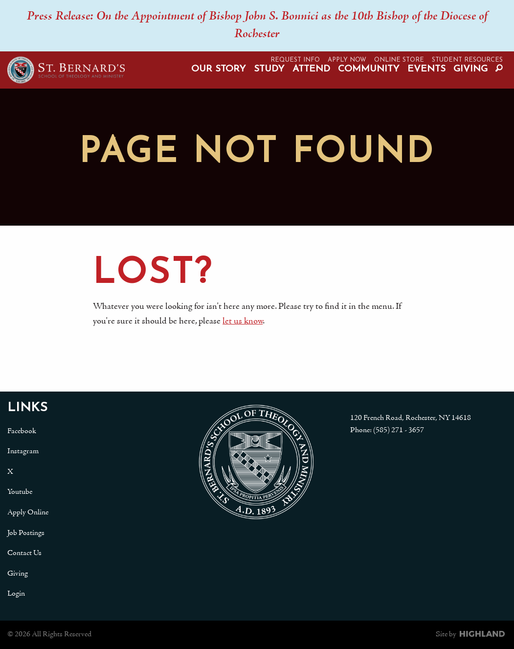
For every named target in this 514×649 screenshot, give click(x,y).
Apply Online (27, 512)
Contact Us (24, 553)
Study (269, 69)
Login (16, 594)
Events (426, 69)
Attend (311, 69)
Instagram (23, 451)
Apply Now (347, 60)
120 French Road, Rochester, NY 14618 (410, 418)
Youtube (19, 492)
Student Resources (467, 60)
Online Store (399, 60)
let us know (243, 321)
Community (369, 69)
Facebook (21, 431)
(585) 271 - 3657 (398, 430)
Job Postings (26, 533)
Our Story (218, 69)
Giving (470, 69)
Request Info (295, 60)
